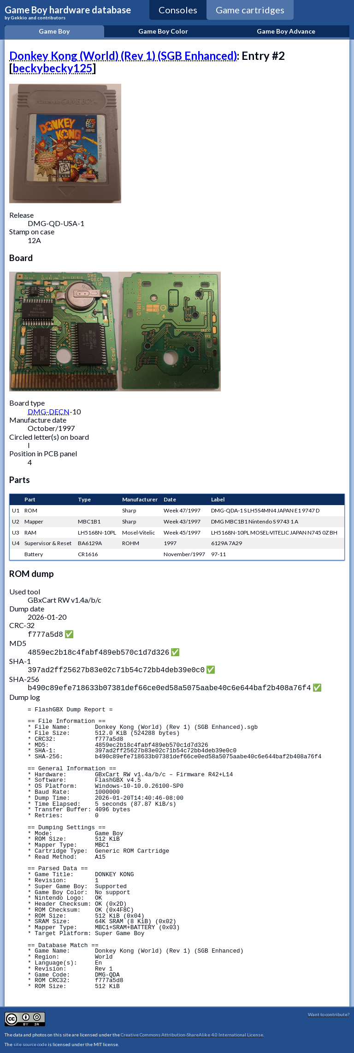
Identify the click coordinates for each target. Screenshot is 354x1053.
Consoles (178, 9)
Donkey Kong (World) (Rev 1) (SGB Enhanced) (123, 55)
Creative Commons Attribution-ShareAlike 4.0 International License (192, 1031)
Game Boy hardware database (68, 12)
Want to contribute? (328, 1010)
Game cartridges (250, 9)
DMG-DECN (49, 411)
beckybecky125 (52, 68)
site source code (30, 1040)
